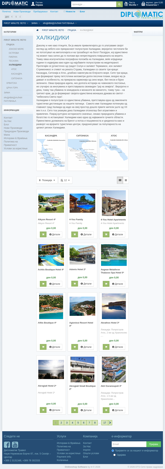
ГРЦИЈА (10, 44)
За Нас (8, 121)
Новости (69, 11)
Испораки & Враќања (15, 138)
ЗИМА (35, 23)
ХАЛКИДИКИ (15, 65)
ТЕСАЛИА (13, 61)
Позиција (47, 180)
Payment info (64, 455)
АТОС (14, 69)
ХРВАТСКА (11, 83)
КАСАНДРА (16, 74)
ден (7, 17)
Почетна (6, 11)
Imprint (86, 449)
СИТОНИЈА (16, 78)
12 (65, 180)
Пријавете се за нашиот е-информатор (135, 449)
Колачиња (62, 459)
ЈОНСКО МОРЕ (16, 49)
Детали (54, 234)
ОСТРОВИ (14, 53)
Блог (81, 11)
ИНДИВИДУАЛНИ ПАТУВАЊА (60, 23)
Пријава (153, 443)
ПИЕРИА (13, 57)
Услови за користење (16, 148)
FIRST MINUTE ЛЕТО (16, 23)
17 (104, 421)
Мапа (7, 134)
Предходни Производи (16, 131)
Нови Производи (22, 11)
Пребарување (40, 11)
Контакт (54, 11)
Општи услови (91, 452)
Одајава (119, 454)
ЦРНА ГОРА (12, 88)
